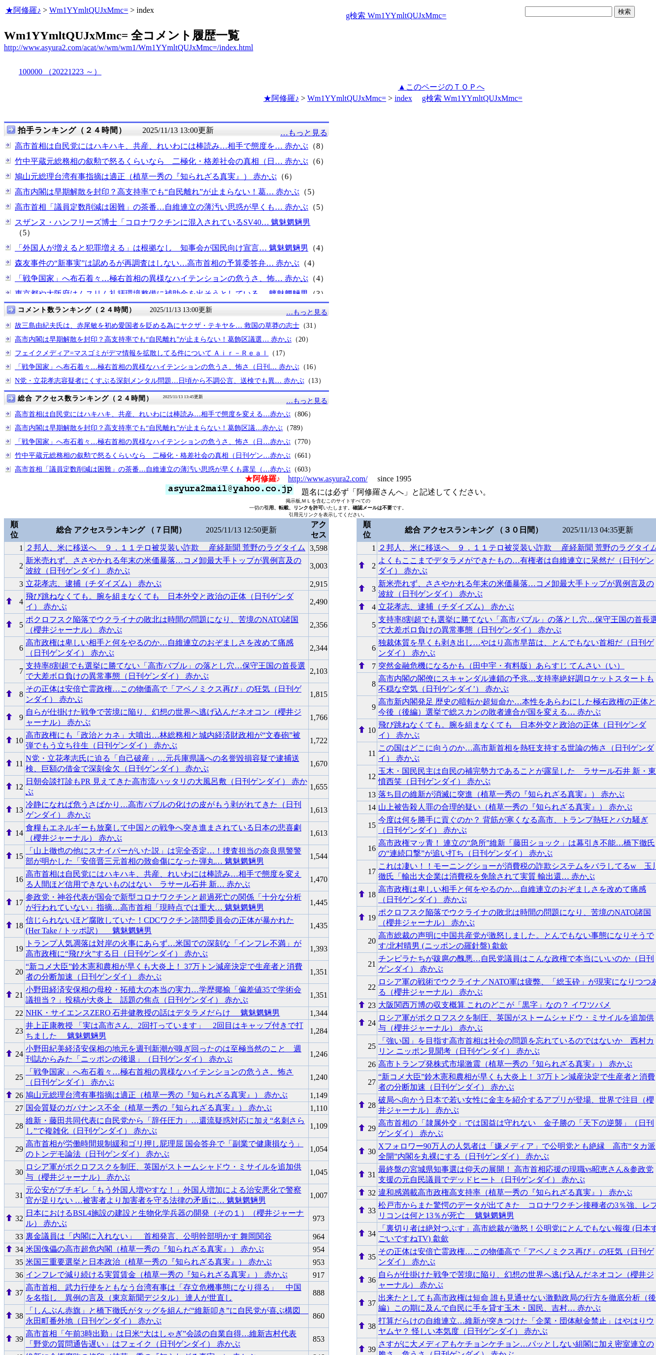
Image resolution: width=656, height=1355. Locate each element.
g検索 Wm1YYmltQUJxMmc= (396, 15)
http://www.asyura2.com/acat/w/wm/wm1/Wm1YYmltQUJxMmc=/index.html (128, 47)
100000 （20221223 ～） (60, 71)
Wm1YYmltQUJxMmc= (88, 10)
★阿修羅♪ (23, 10)
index (403, 98)
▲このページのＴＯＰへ (441, 87)
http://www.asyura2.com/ (328, 478)
